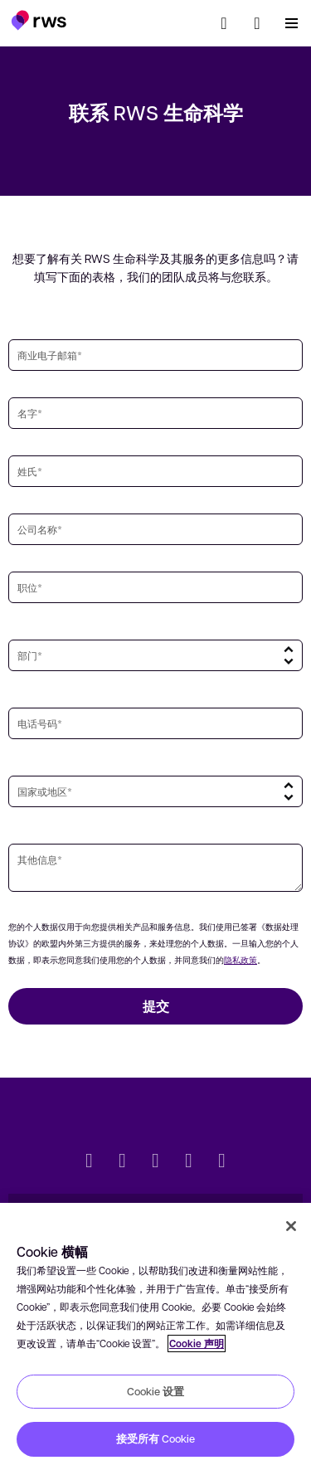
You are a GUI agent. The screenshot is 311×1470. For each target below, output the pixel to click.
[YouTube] (189, 1162)
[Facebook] (156, 1162)
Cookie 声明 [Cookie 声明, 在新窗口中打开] (196, 1343)
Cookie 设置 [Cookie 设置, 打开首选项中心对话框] (155, 1391)
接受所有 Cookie (155, 1438)
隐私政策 (240, 959)
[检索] (224, 23)
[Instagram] (222, 1162)
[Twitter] (89, 1162)
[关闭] (291, 1226)
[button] (38, 20)
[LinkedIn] (122, 1162)
